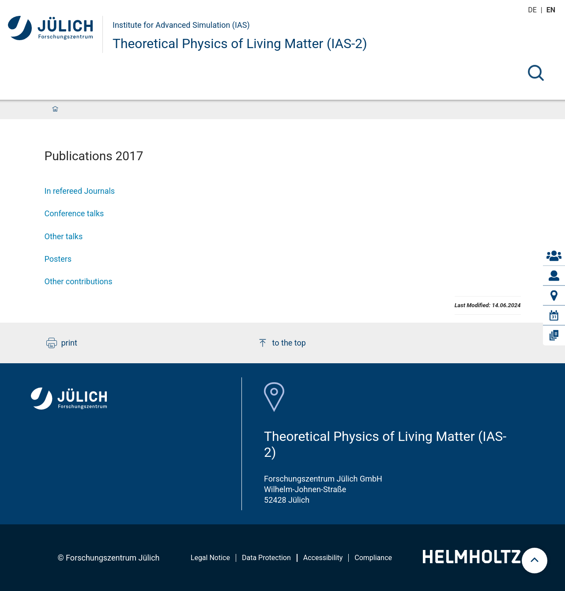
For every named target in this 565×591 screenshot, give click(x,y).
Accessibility (323, 557)
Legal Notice (210, 557)
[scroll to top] (534, 560)
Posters (58, 259)
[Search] (536, 73)
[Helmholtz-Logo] (471, 560)
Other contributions (79, 281)
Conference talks (74, 213)
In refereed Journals (80, 191)
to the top (281, 343)
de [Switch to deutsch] (533, 10)
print (61, 343)
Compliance (373, 557)
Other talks (64, 236)
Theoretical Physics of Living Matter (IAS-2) (240, 43)
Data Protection (266, 557)
